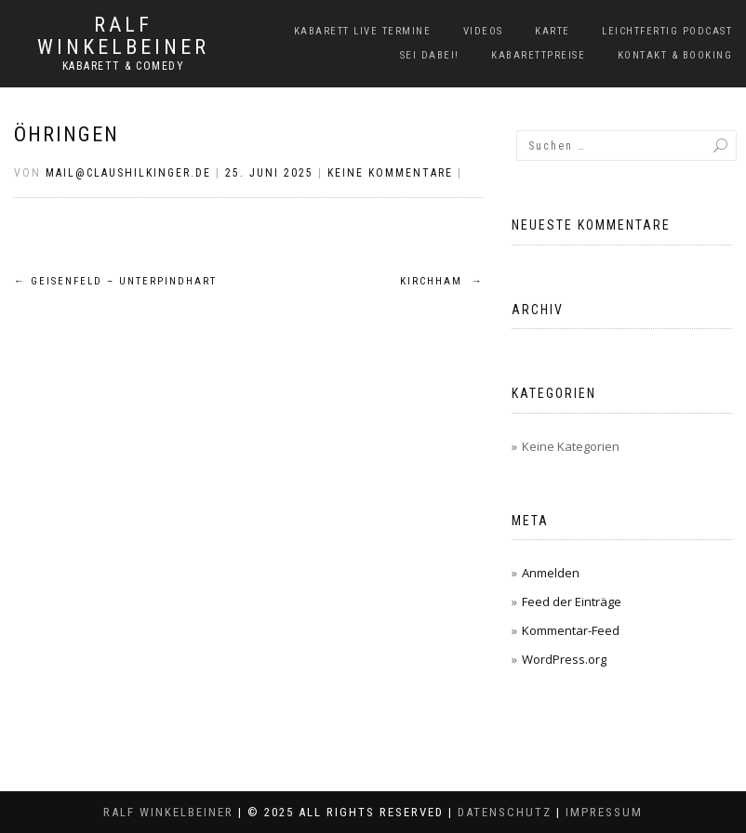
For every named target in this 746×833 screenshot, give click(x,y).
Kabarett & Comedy (123, 66)
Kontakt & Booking (675, 55)
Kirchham (442, 281)
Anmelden (550, 572)
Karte (552, 31)
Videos (483, 31)
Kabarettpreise (538, 55)
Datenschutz (505, 812)
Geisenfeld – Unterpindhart (115, 281)
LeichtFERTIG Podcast (667, 31)
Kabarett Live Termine (363, 31)
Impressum (604, 812)
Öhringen (66, 134)
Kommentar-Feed (570, 630)
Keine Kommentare (390, 172)
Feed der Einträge (571, 601)
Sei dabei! (430, 55)
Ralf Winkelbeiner (123, 36)
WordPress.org (564, 659)
